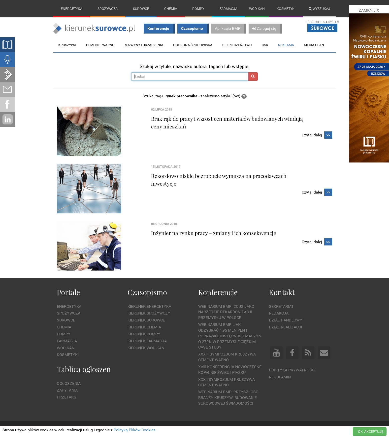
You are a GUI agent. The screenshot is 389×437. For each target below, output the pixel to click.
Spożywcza (107, 9)
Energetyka (71, 9)
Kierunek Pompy (144, 334)
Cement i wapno (100, 45)
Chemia (170, 9)
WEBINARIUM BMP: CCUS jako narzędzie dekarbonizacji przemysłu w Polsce (226, 312)
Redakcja (279, 313)
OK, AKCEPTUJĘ (370, 432)
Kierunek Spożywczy (149, 313)
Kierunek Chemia (144, 327)
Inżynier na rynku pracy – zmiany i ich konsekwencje (213, 232)
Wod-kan (257, 9)
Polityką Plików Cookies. (135, 430)
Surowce (141, 9)
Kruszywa (67, 45)
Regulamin (280, 377)
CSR (265, 45)
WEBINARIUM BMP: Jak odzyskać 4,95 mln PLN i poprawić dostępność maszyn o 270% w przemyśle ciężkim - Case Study (229, 336)
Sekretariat (281, 306)
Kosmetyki (286, 9)
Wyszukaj (319, 9)
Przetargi (67, 397)
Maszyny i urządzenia (144, 45)
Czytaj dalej (317, 135)
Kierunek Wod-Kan (146, 348)
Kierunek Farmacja (147, 341)
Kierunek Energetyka (149, 306)
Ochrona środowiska (192, 45)
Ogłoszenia (69, 383)
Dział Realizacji (285, 327)
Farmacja (228, 9)
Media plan (314, 45)
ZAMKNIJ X (369, 10)
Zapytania (67, 390)
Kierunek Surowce (146, 320)
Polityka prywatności (292, 370)
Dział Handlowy (285, 320)
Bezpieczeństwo (237, 45)
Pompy (198, 9)
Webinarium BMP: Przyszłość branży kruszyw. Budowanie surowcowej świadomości (228, 398)
